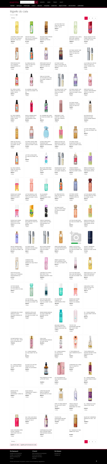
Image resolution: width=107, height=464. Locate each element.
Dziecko (54, 6)
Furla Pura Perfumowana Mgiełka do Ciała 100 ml (46, 340)
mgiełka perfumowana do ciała (28, 444)
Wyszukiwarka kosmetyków (39, 453)
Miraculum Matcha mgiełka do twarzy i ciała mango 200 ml (89, 209)
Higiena (46, 6)
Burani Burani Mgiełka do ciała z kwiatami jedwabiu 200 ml (46, 314)
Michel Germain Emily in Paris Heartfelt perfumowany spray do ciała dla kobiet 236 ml (31, 105)
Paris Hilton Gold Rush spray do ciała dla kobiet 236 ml (16, 130)
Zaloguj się (57, 455)
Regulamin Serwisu (37, 456)
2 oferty (41, 43)
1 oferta (12, 43)
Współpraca (58, 453)
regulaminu (41, 461)
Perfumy (27, 6)
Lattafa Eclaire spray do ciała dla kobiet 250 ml (75, 209)
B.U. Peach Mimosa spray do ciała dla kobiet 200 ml (15, 156)
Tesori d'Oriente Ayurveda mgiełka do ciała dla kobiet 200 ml (75, 156)
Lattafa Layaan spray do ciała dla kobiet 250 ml (31, 156)
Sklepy (61, 2)
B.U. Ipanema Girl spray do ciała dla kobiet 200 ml (46, 104)
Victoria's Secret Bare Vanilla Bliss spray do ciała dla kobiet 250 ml (31, 130)
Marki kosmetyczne (15, 456)
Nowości (42, 2)
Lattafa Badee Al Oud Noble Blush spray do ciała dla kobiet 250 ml (31, 183)
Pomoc (11, 458)
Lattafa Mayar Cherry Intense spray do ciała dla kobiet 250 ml (90, 183)
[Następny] (95, 18)
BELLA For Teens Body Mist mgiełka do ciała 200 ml (46, 156)
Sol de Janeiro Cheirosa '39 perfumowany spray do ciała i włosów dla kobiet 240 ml (60, 289)
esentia (14, 1)
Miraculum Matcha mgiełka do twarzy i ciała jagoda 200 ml (89, 156)
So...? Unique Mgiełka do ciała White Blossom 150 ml (60, 340)
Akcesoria (72, 6)
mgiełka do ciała (15, 444)
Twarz (12, 6)
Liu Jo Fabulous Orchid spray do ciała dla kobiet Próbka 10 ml (90, 64)
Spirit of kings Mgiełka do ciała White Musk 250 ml (61, 392)
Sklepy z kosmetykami (15, 455)
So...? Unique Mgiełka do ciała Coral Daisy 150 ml (16, 366)
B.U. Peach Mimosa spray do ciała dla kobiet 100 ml (15, 104)
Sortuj (13, 18)
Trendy (55, 2)
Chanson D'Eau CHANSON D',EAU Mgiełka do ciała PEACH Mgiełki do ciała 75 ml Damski (31, 262)
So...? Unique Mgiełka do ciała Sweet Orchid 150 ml (90, 314)
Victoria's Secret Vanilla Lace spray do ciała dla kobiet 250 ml (61, 64)
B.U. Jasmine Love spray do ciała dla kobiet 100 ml (31, 78)
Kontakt (34, 458)
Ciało (33, 6)
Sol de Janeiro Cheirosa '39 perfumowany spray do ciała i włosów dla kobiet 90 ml (46, 184)
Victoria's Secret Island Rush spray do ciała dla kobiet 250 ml (75, 130)
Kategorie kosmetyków (16, 453)
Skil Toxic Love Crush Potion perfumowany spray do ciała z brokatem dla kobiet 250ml (31, 420)
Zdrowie (81, 6)
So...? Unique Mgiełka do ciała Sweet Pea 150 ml (31, 340)
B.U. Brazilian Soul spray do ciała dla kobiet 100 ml (30, 64)
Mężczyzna (62, 6)
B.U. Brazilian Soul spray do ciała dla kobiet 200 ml (59, 183)
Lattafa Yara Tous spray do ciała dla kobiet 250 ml (60, 25)
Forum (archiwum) (37, 455)
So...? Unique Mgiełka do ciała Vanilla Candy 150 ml (90, 366)
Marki (48, 2)
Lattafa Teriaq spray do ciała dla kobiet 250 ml (90, 130)
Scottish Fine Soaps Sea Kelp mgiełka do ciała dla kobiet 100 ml (46, 288)
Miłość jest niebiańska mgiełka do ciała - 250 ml (90, 418)
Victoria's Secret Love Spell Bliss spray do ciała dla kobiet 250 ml (75, 78)
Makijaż (19, 6)
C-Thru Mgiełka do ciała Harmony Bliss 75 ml (75, 340)
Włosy (40, 6)
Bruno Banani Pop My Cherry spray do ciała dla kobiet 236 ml (90, 38)
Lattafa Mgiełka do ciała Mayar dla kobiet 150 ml (61, 366)
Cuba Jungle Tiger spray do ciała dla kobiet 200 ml (89, 287)
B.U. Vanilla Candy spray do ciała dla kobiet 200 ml (15, 91)
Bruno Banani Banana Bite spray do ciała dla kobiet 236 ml (31, 209)
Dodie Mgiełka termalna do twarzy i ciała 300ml (31, 392)
